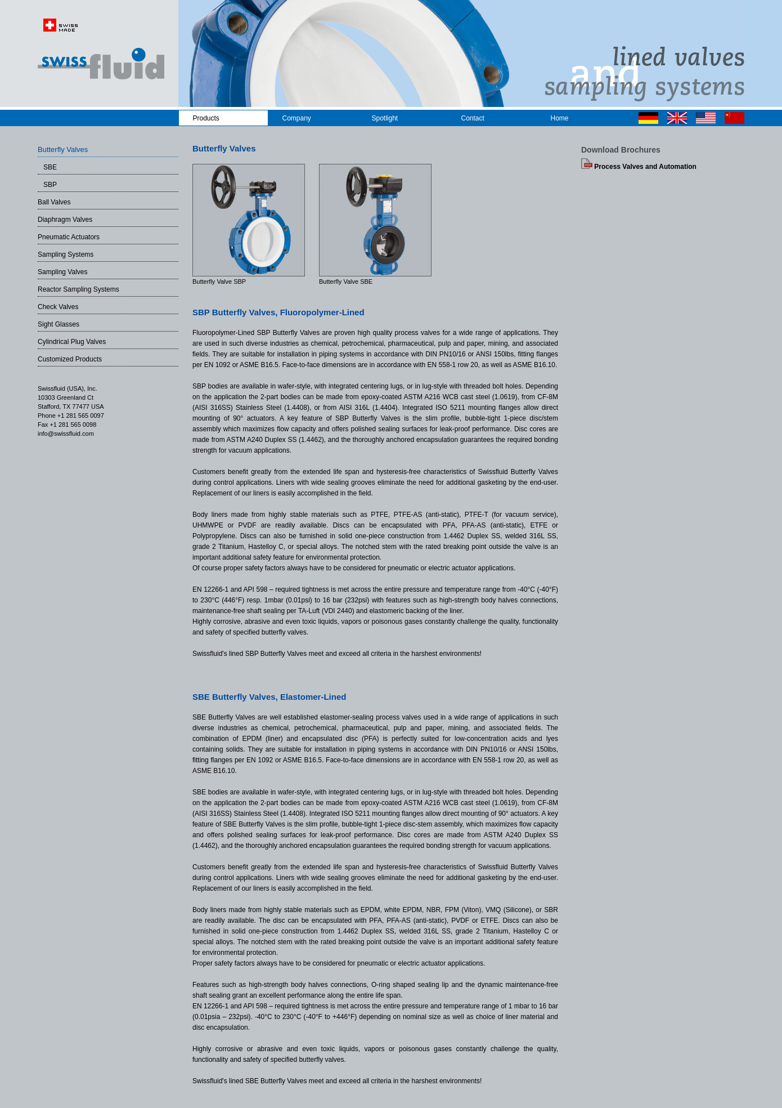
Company (296, 118)
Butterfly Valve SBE (345, 281)
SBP (47, 185)
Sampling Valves (63, 272)
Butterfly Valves (63, 149)
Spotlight (385, 118)
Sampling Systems (65, 254)
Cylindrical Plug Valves (72, 342)
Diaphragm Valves (65, 220)
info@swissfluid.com (66, 433)
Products (206, 118)
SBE (47, 167)
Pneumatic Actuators (69, 237)
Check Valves (58, 307)
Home (560, 118)
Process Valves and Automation (638, 167)
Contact (472, 118)
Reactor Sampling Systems (78, 289)
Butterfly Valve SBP (219, 281)
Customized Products (70, 359)
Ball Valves (54, 202)
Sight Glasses (58, 324)
